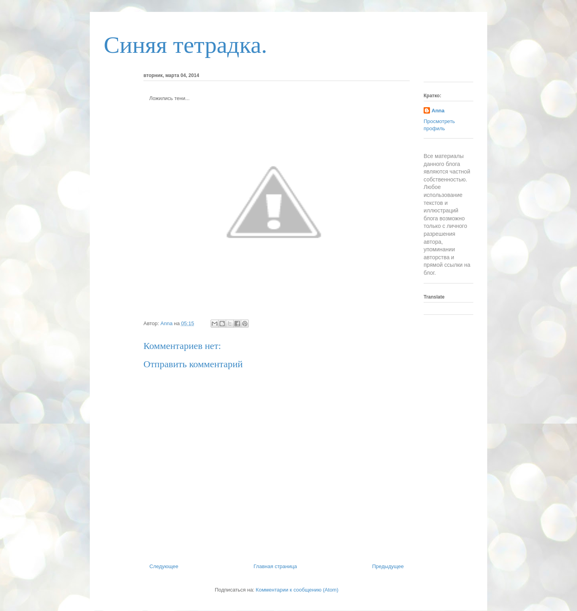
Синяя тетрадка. (185, 45)
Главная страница (275, 566)
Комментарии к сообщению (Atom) (297, 590)
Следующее (163, 566)
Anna (438, 111)
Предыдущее (388, 566)
